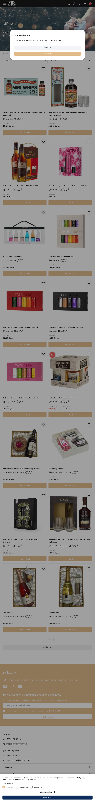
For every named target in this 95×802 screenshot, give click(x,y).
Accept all (47, 797)
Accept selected (47, 792)
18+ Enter (47, 54)
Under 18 (47, 48)
